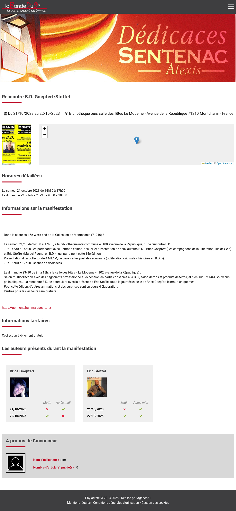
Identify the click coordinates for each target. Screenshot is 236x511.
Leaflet (207, 163)
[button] (136, 140)
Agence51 (144, 498)
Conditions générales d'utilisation (116, 503)
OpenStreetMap (224, 163)
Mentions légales (79, 503)
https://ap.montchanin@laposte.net (26, 308)
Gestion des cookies (155, 503)
